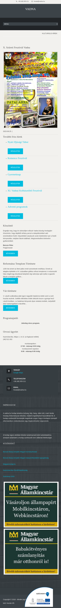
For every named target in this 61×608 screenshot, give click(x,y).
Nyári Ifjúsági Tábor (18, 142)
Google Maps (18, 373)
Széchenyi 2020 (9, 476)
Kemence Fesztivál (17, 158)
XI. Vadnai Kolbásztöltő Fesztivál (25, 190)
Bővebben (10, 253)
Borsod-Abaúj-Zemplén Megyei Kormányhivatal (20, 452)
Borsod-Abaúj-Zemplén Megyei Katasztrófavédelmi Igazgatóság (26, 458)
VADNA (30, 9)
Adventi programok (18, 206)
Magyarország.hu (9, 464)
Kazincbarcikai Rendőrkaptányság (15, 470)
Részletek (15, 151)
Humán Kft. (11, 603)
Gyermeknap (14, 174)
